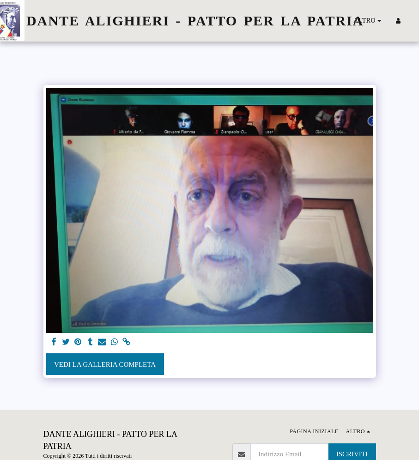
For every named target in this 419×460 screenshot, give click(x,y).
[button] (412, 21)
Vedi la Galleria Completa (105, 364)
